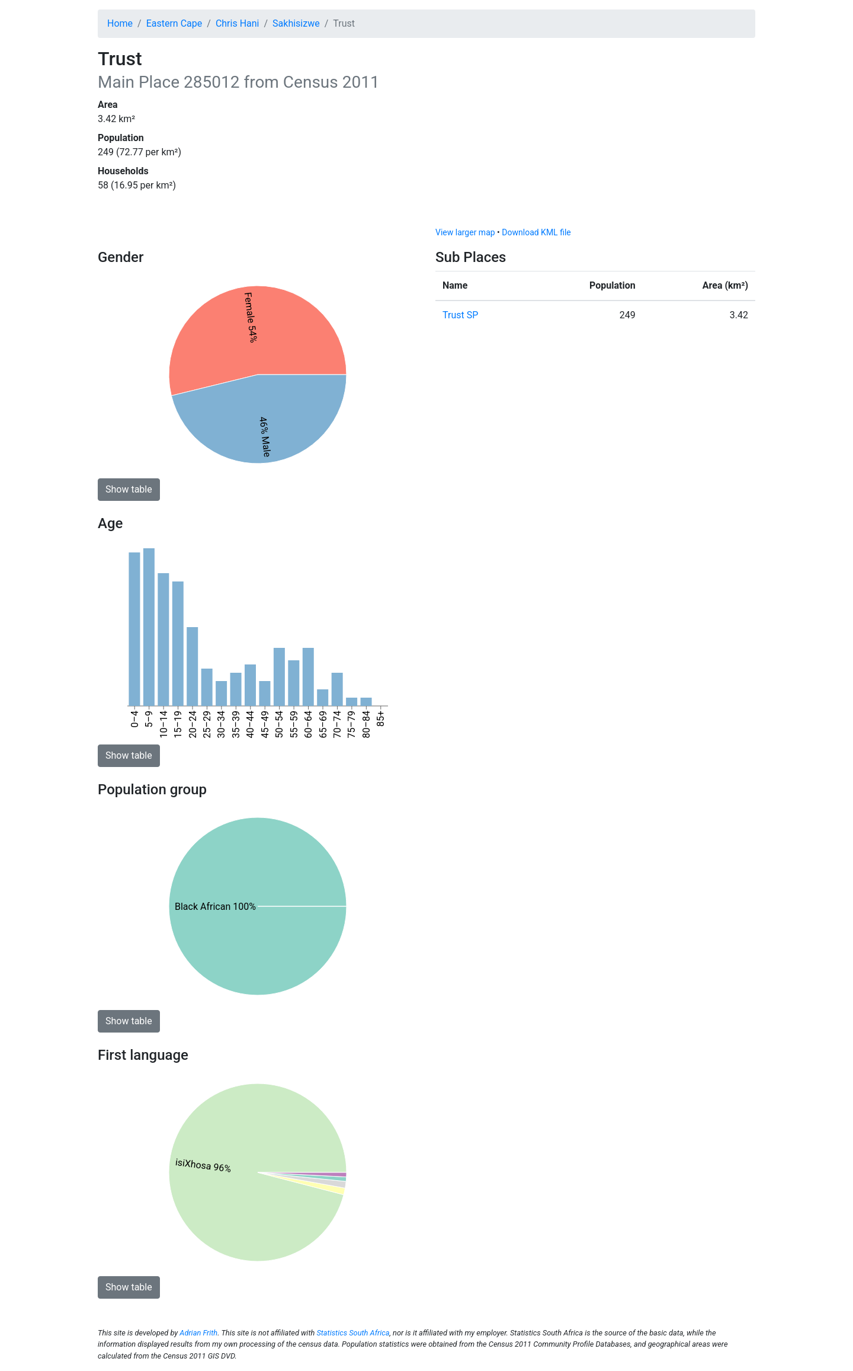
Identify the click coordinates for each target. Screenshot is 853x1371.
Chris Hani (237, 23)
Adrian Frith (198, 1332)
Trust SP (460, 315)
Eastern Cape (174, 23)
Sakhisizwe (296, 23)
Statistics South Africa (352, 1332)
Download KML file (536, 232)
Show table (128, 489)
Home (120, 23)
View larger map (465, 232)
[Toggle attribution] (742, 214)
